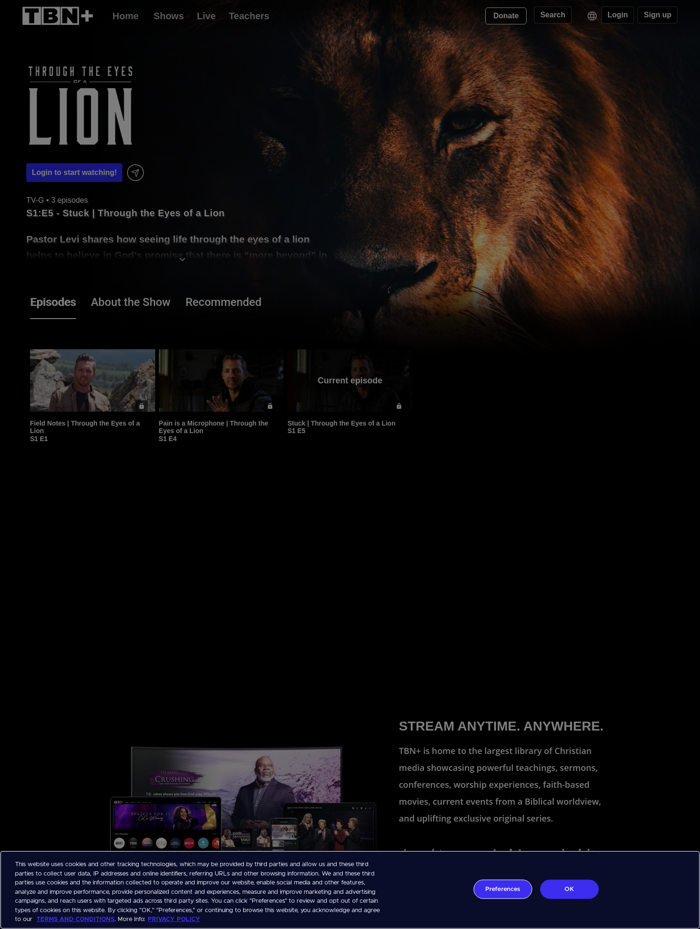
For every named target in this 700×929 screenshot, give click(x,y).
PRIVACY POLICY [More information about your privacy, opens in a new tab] (174, 919)
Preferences (502, 889)
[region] (350, 890)
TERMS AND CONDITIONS (75, 919)
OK (569, 889)
